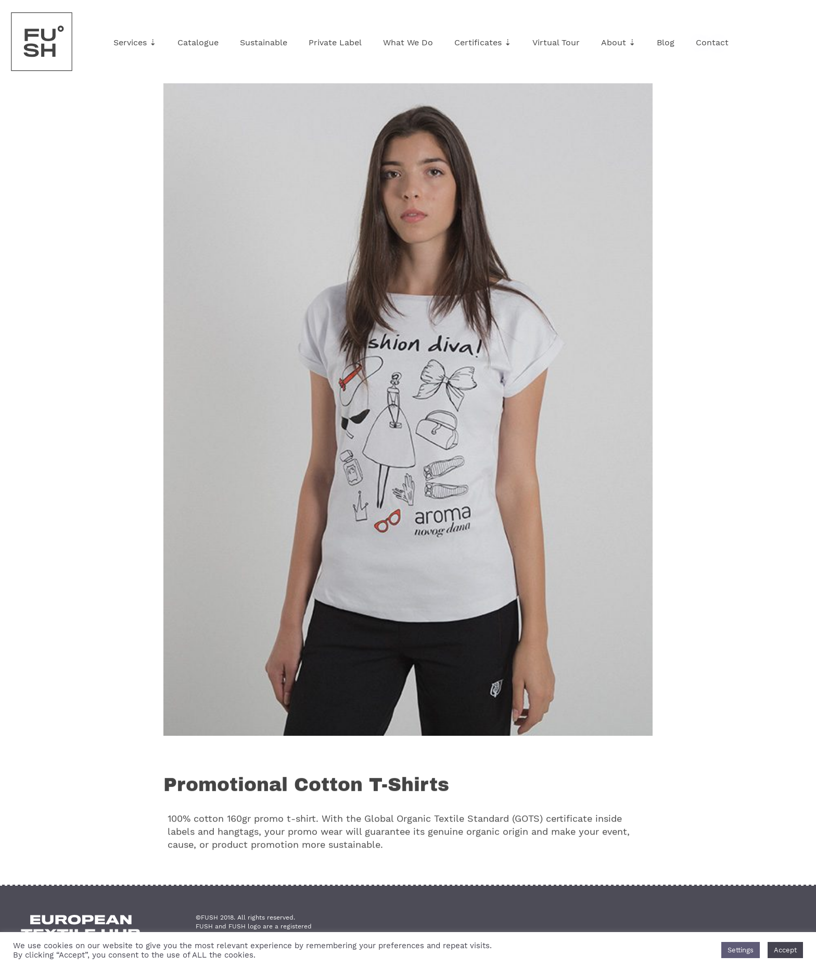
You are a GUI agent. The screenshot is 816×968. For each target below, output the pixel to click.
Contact (712, 42)
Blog (665, 42)
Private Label (335, 42)
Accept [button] (785, 950)
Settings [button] (741, 950)
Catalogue (198, 42)
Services (134, 42)
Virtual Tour (556, 42)
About (618, 42)
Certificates (482, 42)
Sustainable (263, 42)
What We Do (408, 42)
